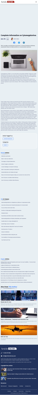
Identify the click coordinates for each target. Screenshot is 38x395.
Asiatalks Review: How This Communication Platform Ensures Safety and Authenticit (16, 282)
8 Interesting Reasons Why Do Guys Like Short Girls (10, 269)
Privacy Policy (27, 391)
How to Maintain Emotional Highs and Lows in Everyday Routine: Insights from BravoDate (17, 271)
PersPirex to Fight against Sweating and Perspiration (11, 210)
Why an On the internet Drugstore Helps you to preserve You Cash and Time (15, 174)
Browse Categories (13, 386)
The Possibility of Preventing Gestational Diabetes (10, 237)
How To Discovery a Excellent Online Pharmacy (10, 180)
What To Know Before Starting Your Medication (10, 169)
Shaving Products (4, 213)
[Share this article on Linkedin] (24, 43)
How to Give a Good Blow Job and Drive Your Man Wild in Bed (12, 278)
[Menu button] (36, 2)
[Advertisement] (19, 12)
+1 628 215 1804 (6, 353)
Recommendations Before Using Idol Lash (9, 234)
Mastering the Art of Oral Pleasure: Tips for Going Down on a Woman (14, 280)
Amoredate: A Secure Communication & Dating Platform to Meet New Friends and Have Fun (18, 273)
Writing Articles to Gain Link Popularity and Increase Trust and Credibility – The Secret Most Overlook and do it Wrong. (18, 263)
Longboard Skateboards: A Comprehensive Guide (10, 265)
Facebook (9, 391)
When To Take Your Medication (7, 158)
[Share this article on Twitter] (19, 43)
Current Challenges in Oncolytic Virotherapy (9, 166)
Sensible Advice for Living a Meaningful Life (9, 221)
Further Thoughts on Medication (7, 164)
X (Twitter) (15, 391)
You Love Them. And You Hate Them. (8, 207)
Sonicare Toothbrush (5, 231)
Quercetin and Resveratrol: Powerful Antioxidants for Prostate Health (14, 205)
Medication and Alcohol (5, 156)
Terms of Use (21, 391)
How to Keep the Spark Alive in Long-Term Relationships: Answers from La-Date (16, 275)
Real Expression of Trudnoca (6, 229)
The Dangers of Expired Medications (8, 161)
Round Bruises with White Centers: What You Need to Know (12, 215)
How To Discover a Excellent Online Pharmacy (9, 177)
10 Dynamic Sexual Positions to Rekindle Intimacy (10, 267)
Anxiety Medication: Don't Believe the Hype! (9, 172)
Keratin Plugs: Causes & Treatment (7, 223)
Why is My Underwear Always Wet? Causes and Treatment (12, 226)
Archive (22, 386)
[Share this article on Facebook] (14, 43)
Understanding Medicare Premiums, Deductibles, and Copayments (13, 218)
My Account (4, 386)
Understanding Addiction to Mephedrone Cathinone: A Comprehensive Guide (15, 202)
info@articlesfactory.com (8, 356)
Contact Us (28, 386)
